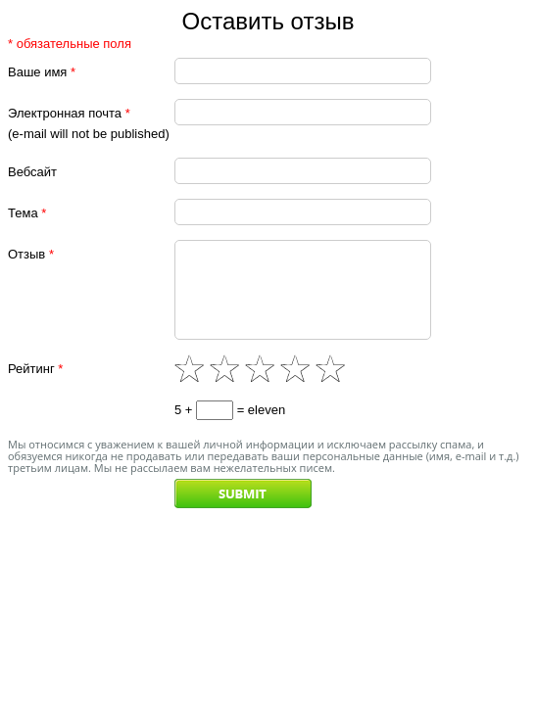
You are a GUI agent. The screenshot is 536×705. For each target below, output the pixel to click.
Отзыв (31, 254)
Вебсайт (32, 171)
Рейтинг (35, 386)
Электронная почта (69, 113)
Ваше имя (41, 72)
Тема (27, 213)
